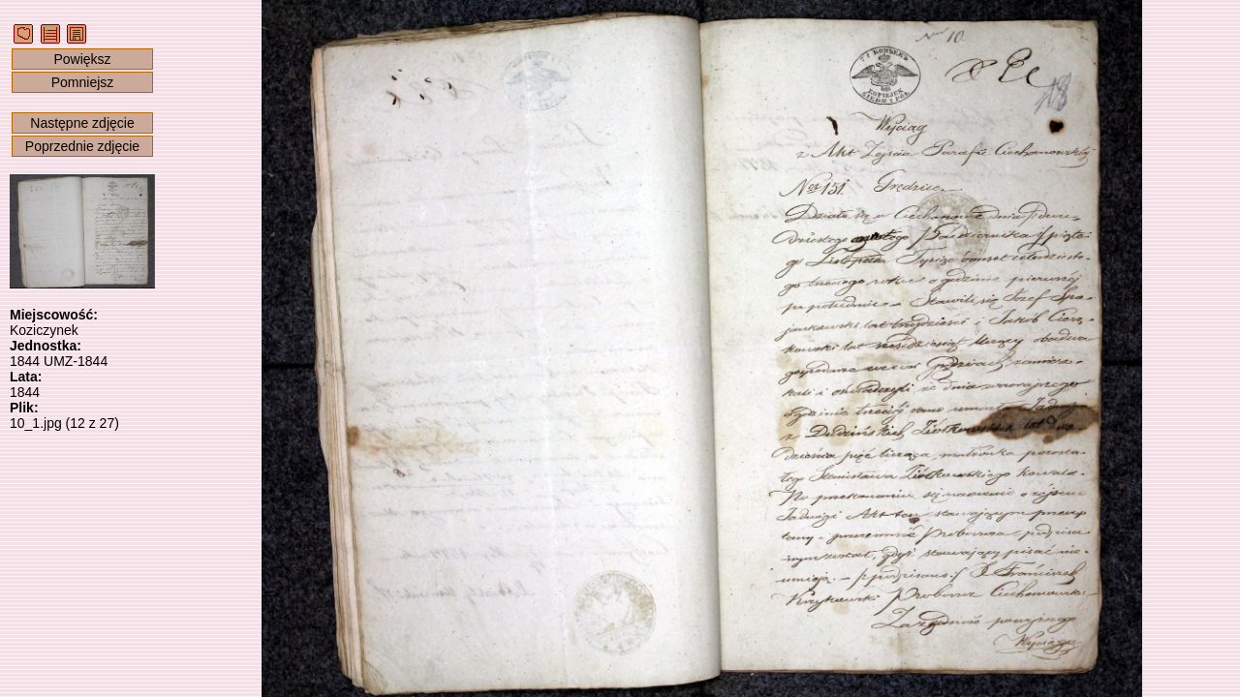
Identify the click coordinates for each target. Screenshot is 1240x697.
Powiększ (81, 59)
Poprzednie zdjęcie (82, 146)
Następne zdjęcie (82, 123)
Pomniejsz (82, 82)
